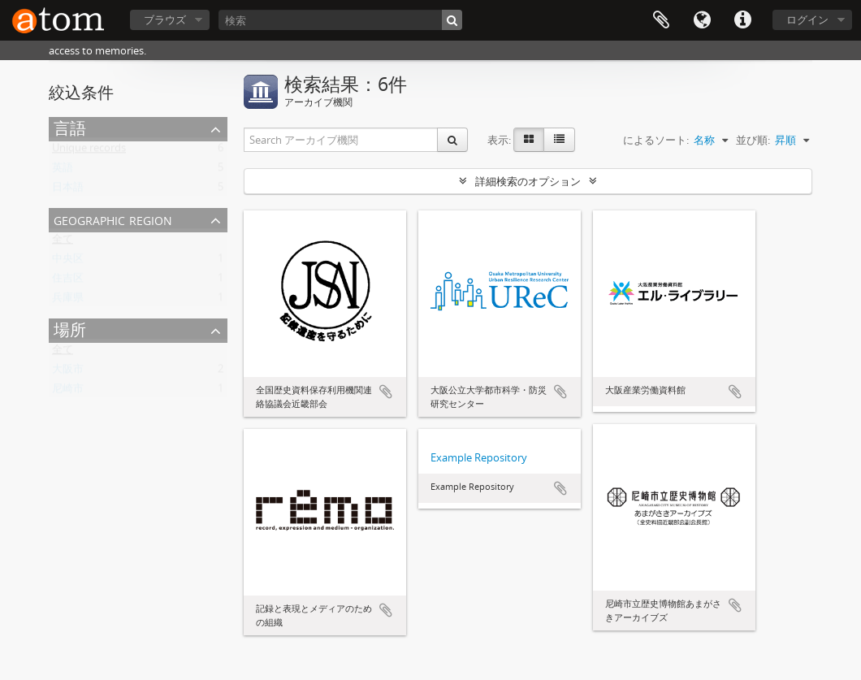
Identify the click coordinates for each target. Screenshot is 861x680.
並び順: (753, 139)
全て (62, 242)
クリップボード (661, 20)
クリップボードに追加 (386, 391)
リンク (742, 20)
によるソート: (656, 139)
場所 (70, 329)
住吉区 (68, 281)
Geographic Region (113, 219)
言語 (701, 20)
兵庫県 (68, 300)
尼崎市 (68, 391)
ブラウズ (165, 19)
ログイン (807, 19)
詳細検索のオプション (528, 181)
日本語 (68, 190)
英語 (62, 170)
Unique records (89, 151)
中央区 (68, 261)
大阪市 (68, 372)
